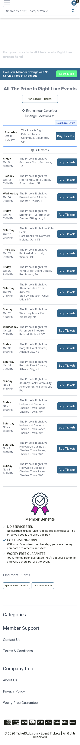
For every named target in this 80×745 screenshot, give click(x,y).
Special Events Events (16, 585)
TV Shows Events (42, 585)
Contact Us (11, 640)
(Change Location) (39, 116)
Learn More (66, 73)
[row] (40, 136)
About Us (10, 680)
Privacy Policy (14, 691)
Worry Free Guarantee (20, 703)
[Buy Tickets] (65, 136)
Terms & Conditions (18, 651)
